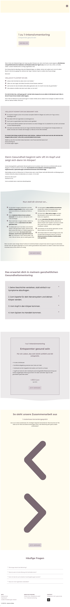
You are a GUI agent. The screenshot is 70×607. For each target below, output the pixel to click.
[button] (67, 6)
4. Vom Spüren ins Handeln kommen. (24, 312)
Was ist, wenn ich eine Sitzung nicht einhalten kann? (22, 572)
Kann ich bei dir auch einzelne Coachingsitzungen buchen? (24, 577)
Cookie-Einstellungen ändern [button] (9, 599)
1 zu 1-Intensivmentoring (30, 598)
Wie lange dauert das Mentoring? (18, 567)
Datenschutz (4, 596)
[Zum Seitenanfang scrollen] (0, 605)
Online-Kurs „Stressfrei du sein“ (32, 596)
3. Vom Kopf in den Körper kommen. (24, 306)
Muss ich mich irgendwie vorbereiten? (19, 581)
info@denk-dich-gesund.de (54, 596)
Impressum (4, 598)
